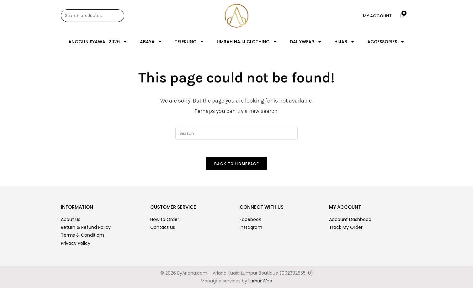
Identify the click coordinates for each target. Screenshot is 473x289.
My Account (377, 16)
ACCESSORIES (386, 41)
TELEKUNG (189, 41)
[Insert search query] (236, 133)
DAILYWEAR (306, 41)
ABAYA (151, 41)
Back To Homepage (236, 164)
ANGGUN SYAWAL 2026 (97, 41)
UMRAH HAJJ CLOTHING (247, 41)
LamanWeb (260, 282)
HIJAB (344, 41)
